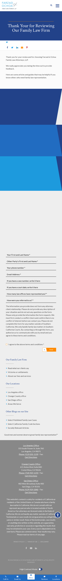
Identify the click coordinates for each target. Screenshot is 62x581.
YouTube (31, 548)
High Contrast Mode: (29, 569)
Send (51, 349)
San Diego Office (31, 480)
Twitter (12, 47)
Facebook (7, 47)
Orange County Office (31, 464)
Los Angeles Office (31, 445)
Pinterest (26, 47)
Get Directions (31, 457)
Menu (31, 578)
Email (22, 47)
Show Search (51, 5)
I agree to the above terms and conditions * (26, 344)
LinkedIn (17, 47)
